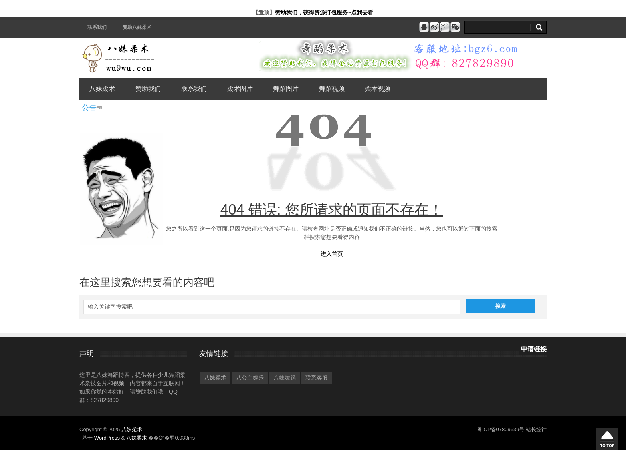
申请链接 (534, 349)
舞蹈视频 (332, 88)
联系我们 (97, 27)
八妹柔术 (102, 88)
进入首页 (332, 254)
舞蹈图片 (286, 88)
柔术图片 (240, 88)
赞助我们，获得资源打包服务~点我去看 (324, 12)
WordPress (107, 438)
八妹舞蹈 (284, 377)
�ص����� (607, 439)
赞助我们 (148, 88)
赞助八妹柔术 (137, 27)
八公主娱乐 (250, 377)
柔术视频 (377, 88)
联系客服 (316, 377)
